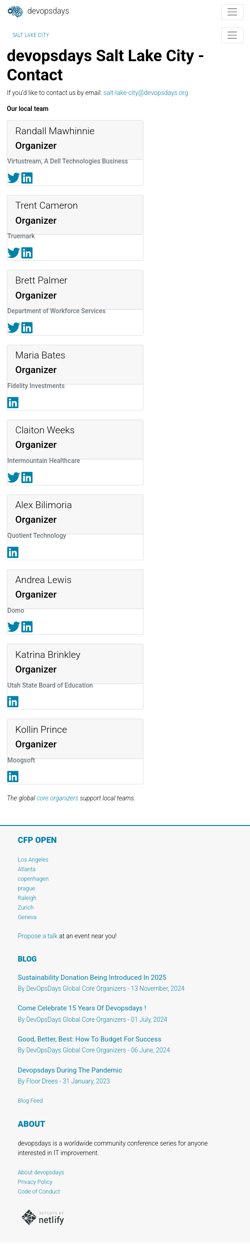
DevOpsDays (37, 12)
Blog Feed (30, 1100)
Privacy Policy (35, 1181)
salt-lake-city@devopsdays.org (145, 92)
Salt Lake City (31, 35)
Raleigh (27, 897)
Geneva (27, 917)
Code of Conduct (39, 1191)
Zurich (26, 907)
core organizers (57, 798)
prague (26, 888)
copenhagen (33, 878)
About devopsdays (41, 1172)
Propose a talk (37, 936)
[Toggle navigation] (232, 12)
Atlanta (27, 869)
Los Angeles (33, 859)
